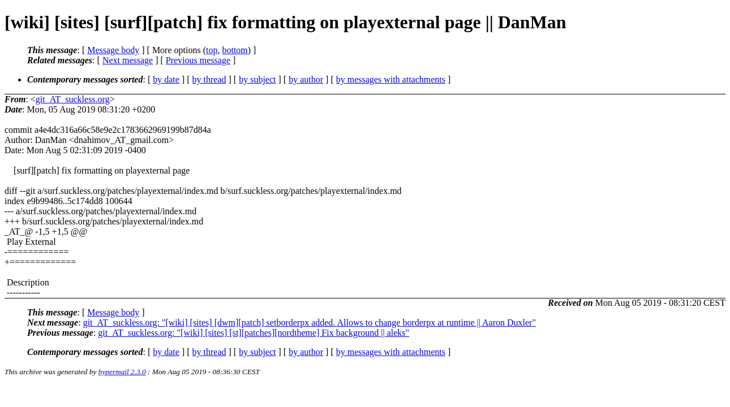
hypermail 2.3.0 (122, 371)
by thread (209, 79)
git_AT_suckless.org (73, 99)
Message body (113, 50)
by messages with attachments (390, 79)
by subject (257, 79)
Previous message (198, 60)
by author (306, 79)
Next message (127, 60)
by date (166, 79)
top (211, 50)
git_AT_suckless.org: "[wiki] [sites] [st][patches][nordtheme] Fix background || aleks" (253, 332)
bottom (234, 50)
